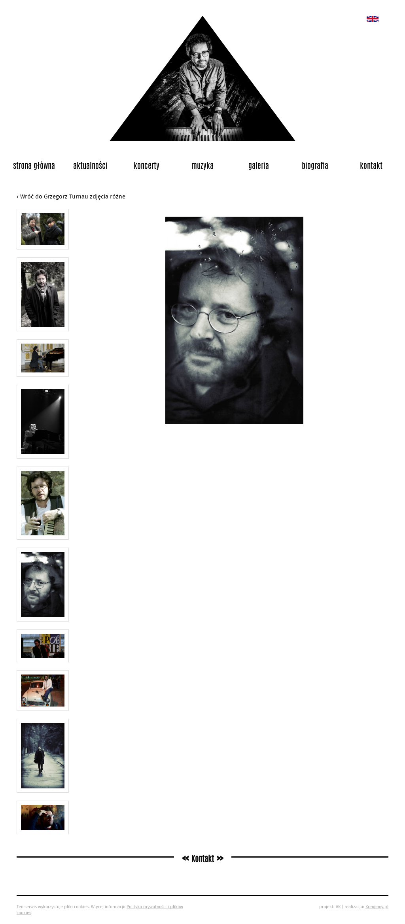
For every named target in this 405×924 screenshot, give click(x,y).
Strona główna (34, 165)
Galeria (258, 165)
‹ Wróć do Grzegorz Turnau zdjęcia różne (71, 196)
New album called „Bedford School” (373, 19)
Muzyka (202, 165)
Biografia (315, 165)
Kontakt (371, 165)
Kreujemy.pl (376, 906)
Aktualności (90, 165)
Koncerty (146, 165)
